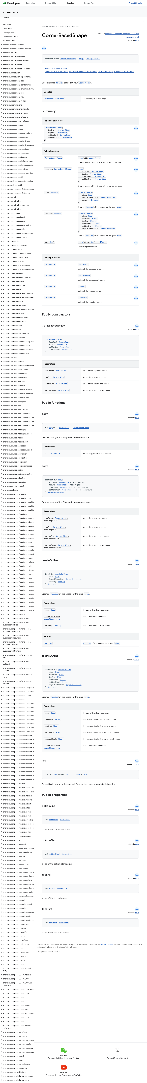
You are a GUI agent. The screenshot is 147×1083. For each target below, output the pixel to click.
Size (90, 195)
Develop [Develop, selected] (70, 3)
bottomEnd (83, 264)
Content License (106, 944)
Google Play (89, 3)
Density (95, 200)
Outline (54, 192)
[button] (16, 45)
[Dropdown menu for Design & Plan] (60, 3)
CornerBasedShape (68, 59)
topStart (82, 297)
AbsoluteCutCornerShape (56, 71)
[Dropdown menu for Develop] (77, 3)
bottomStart (84, 275)
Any (51, 242)
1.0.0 (137, 40)
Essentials (30, 3)
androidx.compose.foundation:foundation (122, 34)
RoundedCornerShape (124, 71)
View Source (131, 37)
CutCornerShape (105, 71)
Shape (81, 59)
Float (94, 218)
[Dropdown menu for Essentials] (38, 3)
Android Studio (135, 3)
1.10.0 (136, 564)
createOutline (85, 192)
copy (80, 158)
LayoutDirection (107, 197)
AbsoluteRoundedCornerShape (83, 71)
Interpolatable (93, 59)
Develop (63, 26)
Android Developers (49, 26)
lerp (80, 242)
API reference (10, 12)
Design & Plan (51, 3)
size (119, 207)
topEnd (81, 286)
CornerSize (84, 83)
